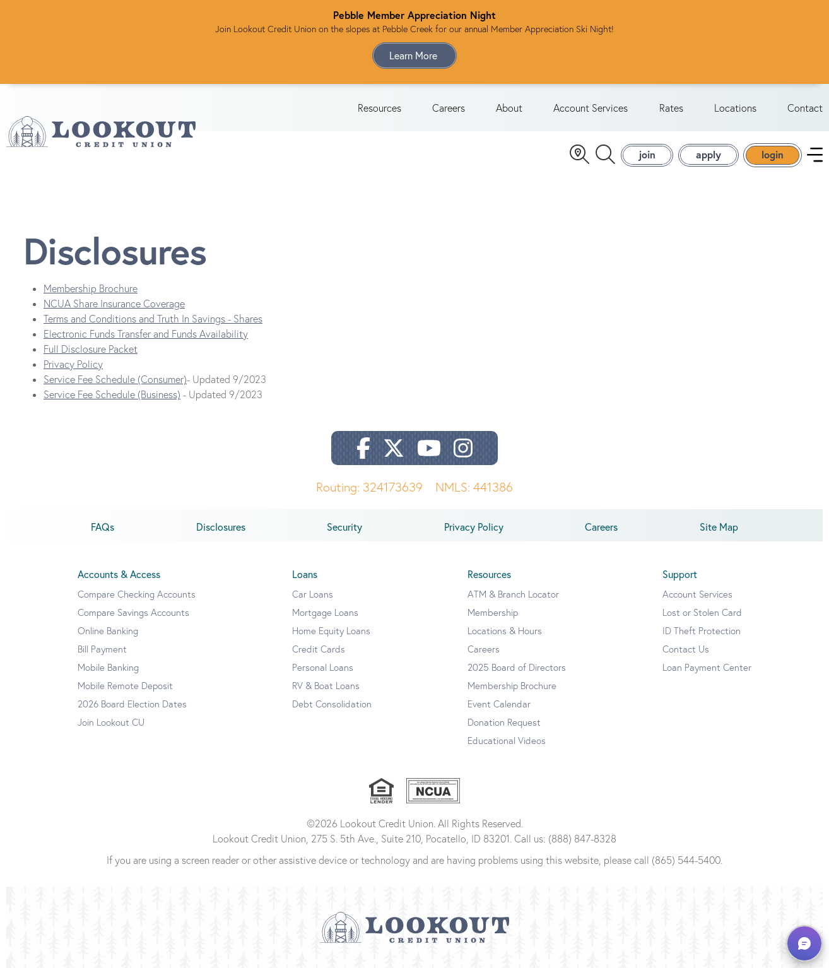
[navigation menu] (815, 155)
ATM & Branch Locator (513, 594)
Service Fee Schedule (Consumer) (115, 379)
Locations (735, 108)
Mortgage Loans (325, 612)
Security (344, 527)
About (509, 108)
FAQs (102, 527)
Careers (448, 108)
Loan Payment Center (706, 667)
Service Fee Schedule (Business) (112, 394)
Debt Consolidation (332, 704)
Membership (492, 612)
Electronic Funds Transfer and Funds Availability (146, 334)
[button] (804, 943)
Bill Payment (102, 649)
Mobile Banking (108, 667)
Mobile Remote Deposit (125, 686)
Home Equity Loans (331, 631)
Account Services (590, 108)
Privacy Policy (73, 364)
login (772, 154)
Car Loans (312, 594)
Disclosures (220, 527)
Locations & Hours (504, 631)
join (647, 154)
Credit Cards (318, 649)
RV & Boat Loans (326, 686)
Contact (805, 108)
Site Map (719, 527)
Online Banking (108, 631)
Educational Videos (506, 741)
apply (708, 154)
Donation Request (504, 722)
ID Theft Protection (701, 631)
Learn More (414, 55)
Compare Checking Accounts (137, 594)
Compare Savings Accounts (133, 612)
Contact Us (685, 649)
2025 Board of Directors (516, 667)
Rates (671, 108)
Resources (379, 108)
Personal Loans (322, 667)
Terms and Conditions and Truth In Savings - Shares (153, 318)
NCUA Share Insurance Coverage (114, 303)
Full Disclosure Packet (91, 349)
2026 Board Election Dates (132, 704)
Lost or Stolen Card (702, 612)
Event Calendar (499, 704)
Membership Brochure (91, 288)
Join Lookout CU (111, 722)
